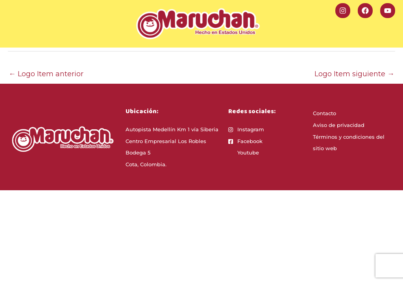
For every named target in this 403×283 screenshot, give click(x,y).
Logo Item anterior (46, 74)
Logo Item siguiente (354, 74)
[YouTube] (387, 10)
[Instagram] (342, 10)
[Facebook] (365, 10)
